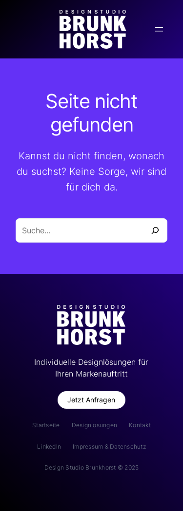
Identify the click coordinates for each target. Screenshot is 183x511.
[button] (91, 400)
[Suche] (155, 230)
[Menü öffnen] (159, 29)
